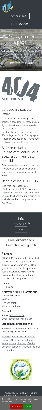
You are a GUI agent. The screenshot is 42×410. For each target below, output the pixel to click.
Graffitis (5, 299)
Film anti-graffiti (9, 303)
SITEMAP (24, 392)
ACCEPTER (27, 406)
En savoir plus (17, 406)
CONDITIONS (11, 392)
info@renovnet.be (19, 24)
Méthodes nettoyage (12, 306)
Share (34, 392)
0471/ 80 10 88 (18, 16)
